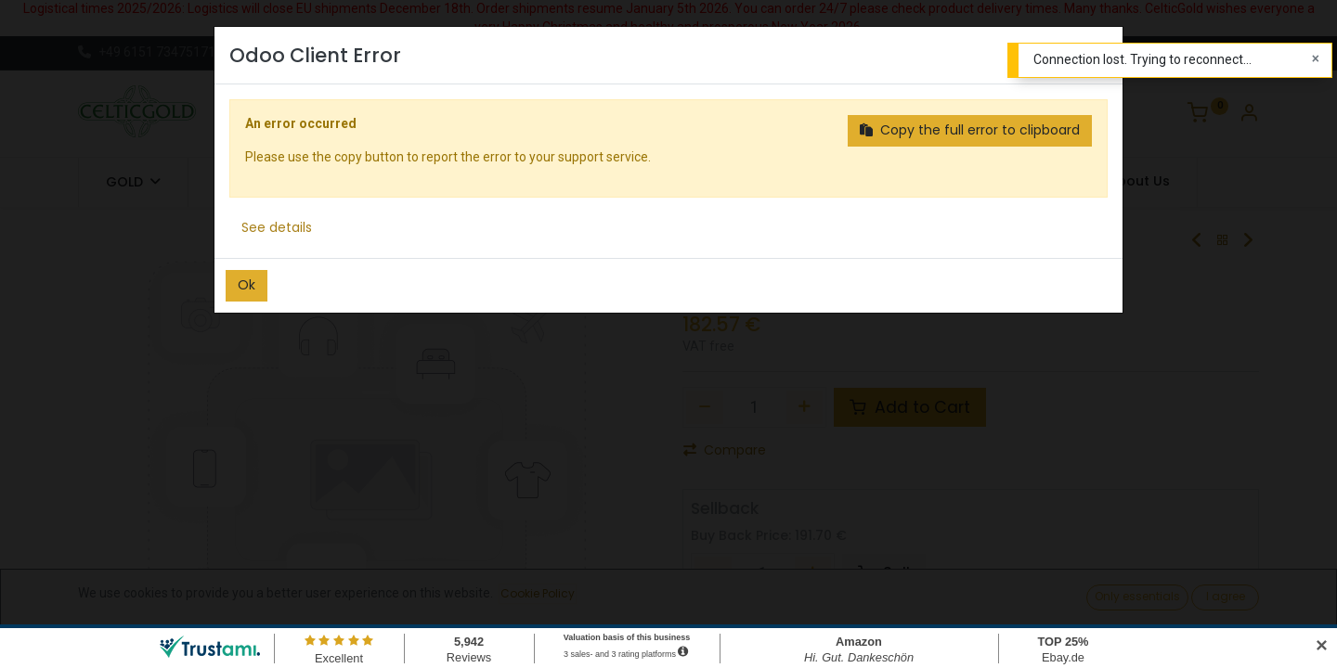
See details (276, 227)
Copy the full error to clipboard (970, 130)
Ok (246, 285)
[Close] (1315, 59)
